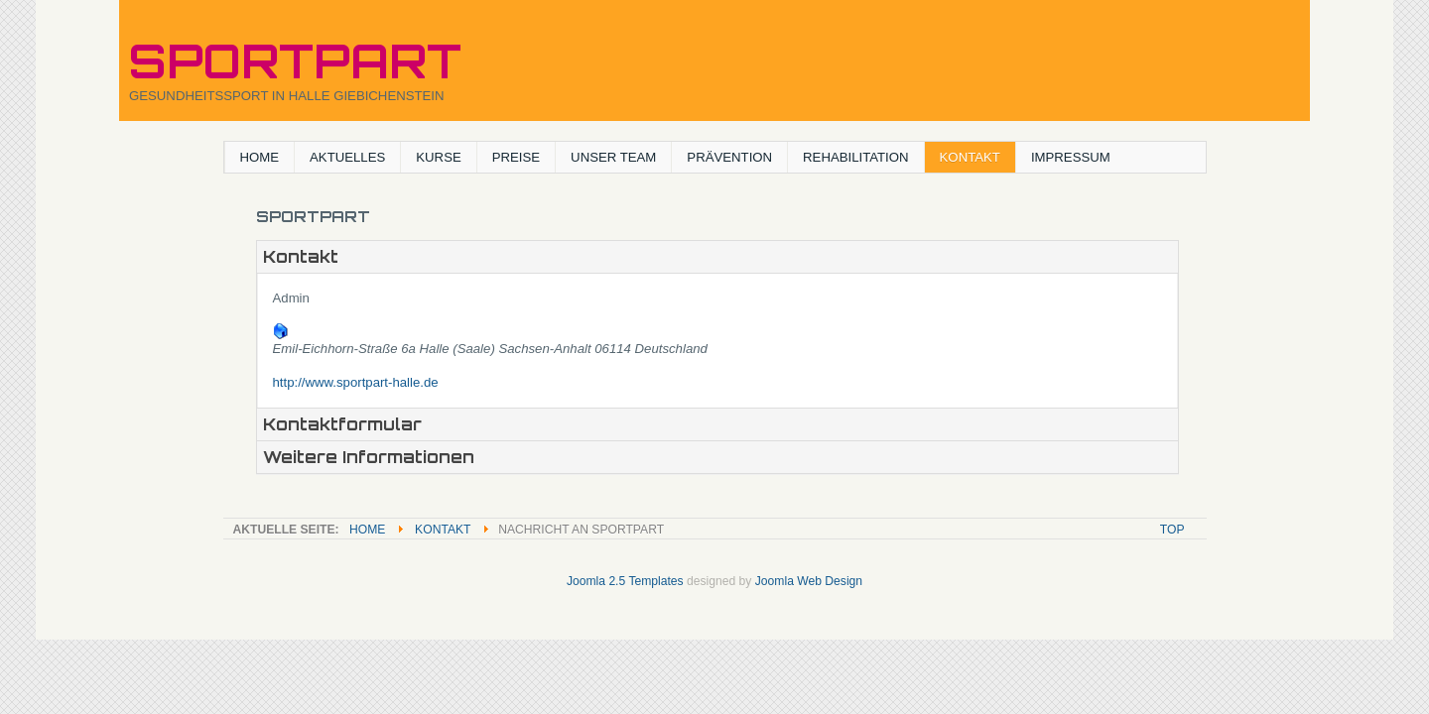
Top (1172, 529)
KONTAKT (442, 529)
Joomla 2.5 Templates (625, 581)
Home (367, 529)
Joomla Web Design (808, 581)
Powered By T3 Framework (715, 607)
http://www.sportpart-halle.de (356, 382)
